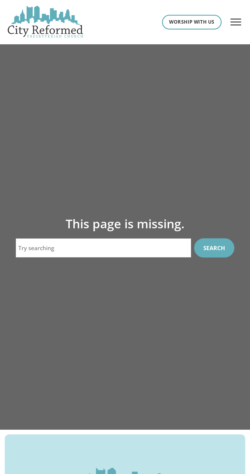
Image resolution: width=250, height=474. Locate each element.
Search (214, 248)
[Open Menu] (236, 22)
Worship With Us (192, 22)
